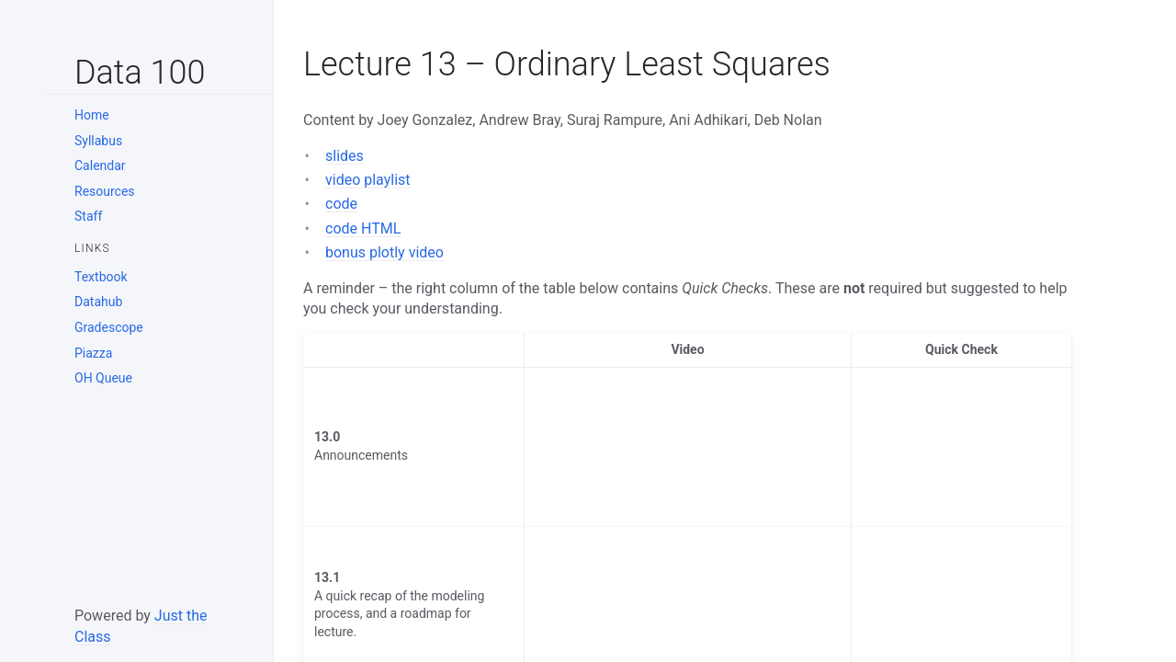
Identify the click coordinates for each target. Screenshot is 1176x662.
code (341, 203)
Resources (104, 191)
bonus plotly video (384, 252)
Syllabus (98, 140)
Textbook (101, 276)
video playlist (368, 179)
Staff (88, 216)
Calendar (100, 165)
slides (344, 156)
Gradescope (108, 327)
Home (91, 115)
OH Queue (103, 378)
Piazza (93, 353)
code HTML (363, 228)
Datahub (98, 301)
